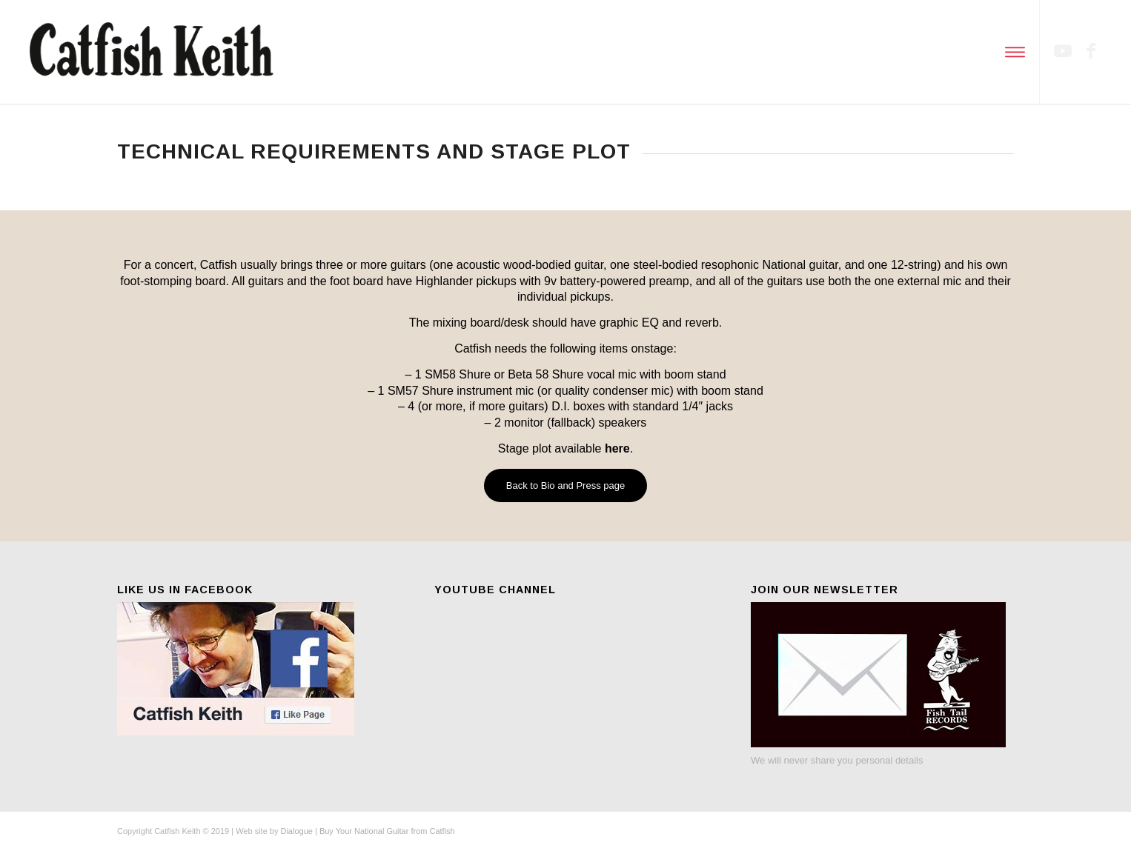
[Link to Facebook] (1091, 51)
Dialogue (296, 831)
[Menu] (1013, 52)
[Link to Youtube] (1063, 51)
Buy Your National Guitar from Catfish (387, 831)
